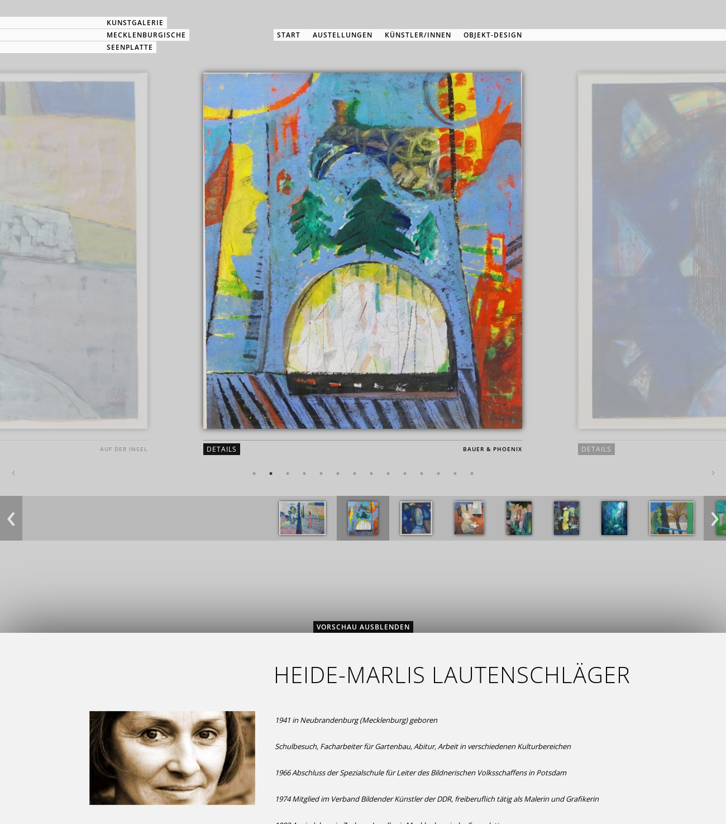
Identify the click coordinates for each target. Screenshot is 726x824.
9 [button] (388, 473)
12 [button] (438, 473)
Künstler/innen (418, 35)
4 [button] (304, 473)
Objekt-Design (493, 35)
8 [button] (371, 473)
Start (288, 35)
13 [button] (455, 473)
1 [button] (254, 473)
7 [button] (354, 473)
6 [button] (337, 473)
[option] (363, 273)
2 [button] (270, 473)
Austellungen (342, 35)
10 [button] (404, 473)
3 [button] (287, 473)
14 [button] (471, 473)
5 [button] (321, 473)
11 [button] (421, 473)
